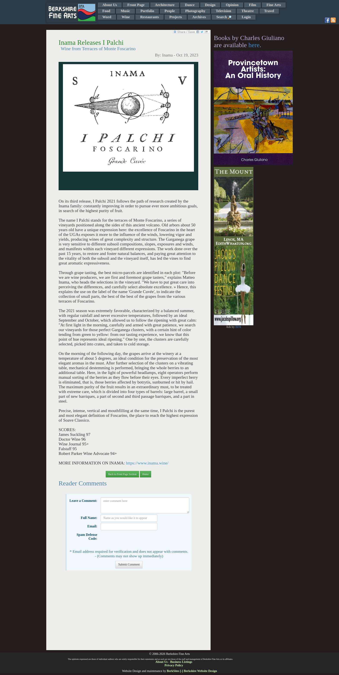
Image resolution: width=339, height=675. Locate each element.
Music (125, 11)
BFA (238, 327)
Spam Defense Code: (87, 536)
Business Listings (181, 662)
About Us (109, 5)
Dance (190, 5)
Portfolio (147, 11)
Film (252, 5)
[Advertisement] (128, 612)
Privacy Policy (174, 665)
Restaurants (149, 17)
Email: (92, 526)
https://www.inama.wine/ (147, 463)
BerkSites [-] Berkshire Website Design (192, 671)
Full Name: (89, 518)
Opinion (232, 5)
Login (246, 17)
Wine (126, 17)
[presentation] (133, 539)
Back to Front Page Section (122, 474)
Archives (199, 17)
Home (145, 474)
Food (106, 11)
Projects (175, 17)
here (254, 44)
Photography (195, 11)
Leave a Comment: (83, 501)
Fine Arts (274, 5)
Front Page (135, 5)
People (170, 11)
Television (223, 11)
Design (210, 5)
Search (223, 17)
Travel (269, 11)
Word (106, 17)
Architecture (165, 5)
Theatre (247, 11)
